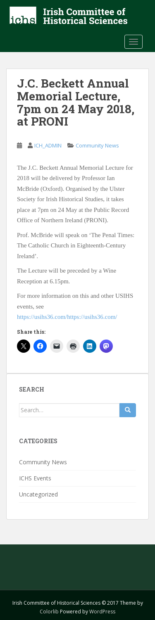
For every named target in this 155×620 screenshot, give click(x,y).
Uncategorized (38, 494)
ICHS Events (35, 478)
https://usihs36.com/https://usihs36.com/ (67, 317)
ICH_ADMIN (48, 145)
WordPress (102, 611)
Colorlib (49, 611)
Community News (97, 145)
